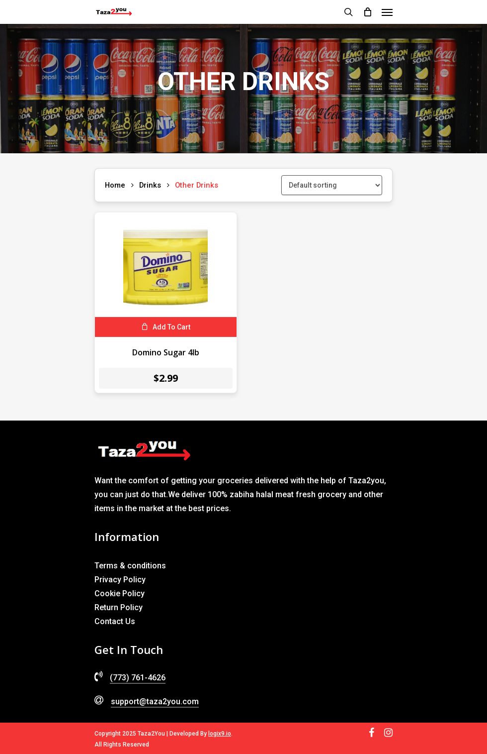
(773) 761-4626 (137, 677)
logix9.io (219, 733)
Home (115, 185)
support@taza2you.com (155, 701)
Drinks (150, 185)
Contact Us (114, 621)
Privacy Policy (120, 579)
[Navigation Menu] (387, 12)
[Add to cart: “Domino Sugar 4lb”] (166, 327)
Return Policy (118, 607)
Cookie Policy (119, 593)
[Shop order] (331, 185)
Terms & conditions (130, 565)
